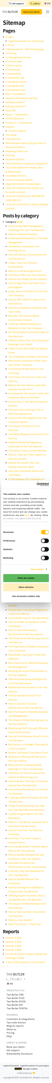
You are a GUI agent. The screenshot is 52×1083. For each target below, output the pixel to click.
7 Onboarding (13, 73)
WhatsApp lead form (17, 151)
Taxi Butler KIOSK (16, 1001)
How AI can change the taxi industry (27, 279)
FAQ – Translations (16, 94)
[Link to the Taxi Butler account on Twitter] (12, 979)
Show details (37, 569)
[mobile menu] (47, 12)
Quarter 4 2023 (13, 937)
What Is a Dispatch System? (23, 234)
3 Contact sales (14, 61)
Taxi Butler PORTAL (17, 1008)
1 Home (10, 45)
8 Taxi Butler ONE (15, 77)
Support (10, 126)
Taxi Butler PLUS (15, 998)
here (27, 515)
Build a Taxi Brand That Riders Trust (28, 752)
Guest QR (11, 110)
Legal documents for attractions (26, 41)
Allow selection (26, 587)
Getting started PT (16, 106)
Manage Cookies (30, 1069)
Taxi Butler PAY (15, 1005)
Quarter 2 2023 (13, 945)
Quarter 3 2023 (13, 941)
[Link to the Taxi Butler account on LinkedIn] (17, 979)
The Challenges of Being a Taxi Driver (28, 356)
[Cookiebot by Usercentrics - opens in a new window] (37, 484)
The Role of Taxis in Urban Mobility (27, 450)
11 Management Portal (18, 57)
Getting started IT (15, 102)
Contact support (17, 130)
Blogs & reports (15, 1026)
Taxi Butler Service (16, 175)
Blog (19, 221)
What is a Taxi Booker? (20, 920)
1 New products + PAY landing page (25, 49)
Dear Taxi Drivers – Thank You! (24, 924)
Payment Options (15, 159)
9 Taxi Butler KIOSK (16, 81)
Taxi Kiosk (11, 134)
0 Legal (9, 36)
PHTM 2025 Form (15, 118)
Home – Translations (17, 114)
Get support (13, 1050)
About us (11, 1029)
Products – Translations (19, 122)
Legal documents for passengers (23, 183)
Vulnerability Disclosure (19, 1053)
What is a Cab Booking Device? (25, 271)
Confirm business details (19, 179)
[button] (35, 3)
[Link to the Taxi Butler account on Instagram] (22, 979)
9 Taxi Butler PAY (15, 86)
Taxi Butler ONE (15, 994)
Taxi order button (16, 1022)
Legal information (11, 1066)
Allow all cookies (26, 578)
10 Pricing (11, 53)
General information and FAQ (21, 98)
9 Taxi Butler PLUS (15, 90)
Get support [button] (18, 3)
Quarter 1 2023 (13, 949)
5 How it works (14, 65)
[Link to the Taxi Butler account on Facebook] (8, 979)
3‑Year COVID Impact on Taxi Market (25, 962)
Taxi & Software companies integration (27, 163)
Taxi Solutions (13, 138)
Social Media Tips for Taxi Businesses (28, 618)
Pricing (10, 1033)
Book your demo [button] (31, 11)
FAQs (9, 1036)
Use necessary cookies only (26, 596)
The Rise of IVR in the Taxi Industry (27, 275)
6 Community (13, 69)
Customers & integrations (21, 1019)
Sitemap (10, 155)
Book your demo (16, 1047)
